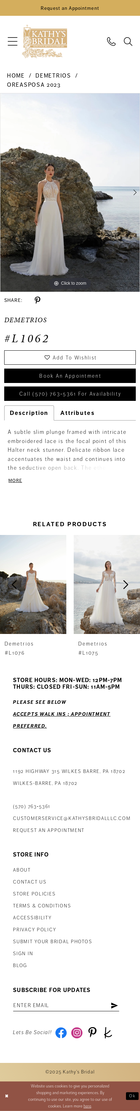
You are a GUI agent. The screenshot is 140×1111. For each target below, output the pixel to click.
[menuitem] (13, 41)
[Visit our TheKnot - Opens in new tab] (108, 1032)
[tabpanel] (70, 192)
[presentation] (33, 584)
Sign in (23, 954)
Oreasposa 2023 (34, 84)
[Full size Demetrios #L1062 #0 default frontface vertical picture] (70, 192)
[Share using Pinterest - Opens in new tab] (37, 300)
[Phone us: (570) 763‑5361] (111, 41)
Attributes (77, 413)
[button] (13, 41)
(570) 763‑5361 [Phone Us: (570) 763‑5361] (32, 806)
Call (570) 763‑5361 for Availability (70, 394)
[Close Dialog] (6, 1096)
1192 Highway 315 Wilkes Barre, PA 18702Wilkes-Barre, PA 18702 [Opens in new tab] (69, 777)
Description (29, 413)
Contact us (29, 882)
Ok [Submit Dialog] (132, 1095)
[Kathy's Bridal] (44, 42)
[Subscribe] (114, 1005)
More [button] (15, 480)
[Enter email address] (66, 1005)
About (22, 870)
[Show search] (128, 41)
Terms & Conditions (42, 906)
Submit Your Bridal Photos (52, 942)
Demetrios (53, 75)
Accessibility (32, 918)
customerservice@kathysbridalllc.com (72, 818)
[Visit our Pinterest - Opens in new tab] (92, 1032)
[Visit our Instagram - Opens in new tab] (77, 1032)
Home (16, 75)
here (87, 1106)
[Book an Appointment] (70, 8)
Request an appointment (49, 830)
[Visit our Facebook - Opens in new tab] (61, 1032)
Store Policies (34, 894)
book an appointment (70, 376)
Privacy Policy (34, 930)
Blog (20, 965)
